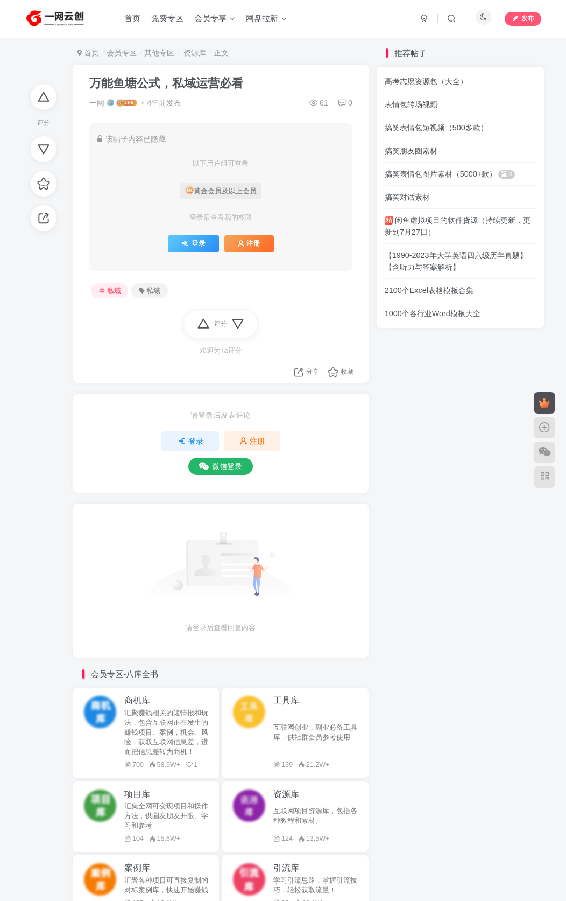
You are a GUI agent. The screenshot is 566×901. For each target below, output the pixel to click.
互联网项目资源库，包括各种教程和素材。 (315, 816)
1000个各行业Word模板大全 (432, 313)
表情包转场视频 (411, 104)
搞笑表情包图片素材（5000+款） (450, 174)
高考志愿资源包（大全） (426, 81)
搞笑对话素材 (407, 197)
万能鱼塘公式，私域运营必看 (166, 83)
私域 (109, 291)
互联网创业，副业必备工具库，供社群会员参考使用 (315, 732)
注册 (249, 243)
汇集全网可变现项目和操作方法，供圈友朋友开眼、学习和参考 (166, 815)
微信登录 (220, 466)
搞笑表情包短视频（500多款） (436, 127)
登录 (193, 243)
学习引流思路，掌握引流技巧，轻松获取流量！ (315, 885)
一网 (96, 103)
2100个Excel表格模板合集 (429, 290)
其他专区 (159, 52)
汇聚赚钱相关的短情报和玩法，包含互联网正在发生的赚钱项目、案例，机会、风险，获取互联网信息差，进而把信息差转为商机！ (166, 732)
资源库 (194, 52)
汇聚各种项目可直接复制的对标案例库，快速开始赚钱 (166, 885)
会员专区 (122, 52)
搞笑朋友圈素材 (411, 150)
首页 (88, 52)
